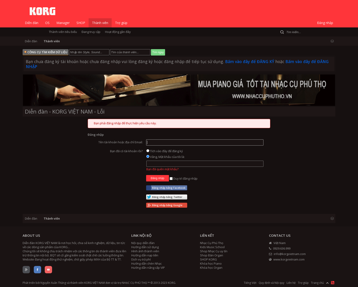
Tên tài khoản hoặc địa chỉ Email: (120, 142)
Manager (63, 23)
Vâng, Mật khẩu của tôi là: (165, 157)
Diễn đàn (31, 23)
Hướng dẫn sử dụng (145, 247)
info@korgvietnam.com (287, 254)
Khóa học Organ (211, 268)
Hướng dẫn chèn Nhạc (146, 263)
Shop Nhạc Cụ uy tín (213, 251)
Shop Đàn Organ (211, 255)
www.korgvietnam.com (287, 259)
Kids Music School (212, 247)
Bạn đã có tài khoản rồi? (126, 151)
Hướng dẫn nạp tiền (144, 255)
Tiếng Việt (250, 283)
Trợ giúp (121, 23)
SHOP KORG (208, 259)
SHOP (80, 23)
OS (47, 23)
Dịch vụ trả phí (141, 259)
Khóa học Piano (211, 263)
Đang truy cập (91, 32)
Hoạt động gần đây (118, 32)
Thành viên (100, 23)
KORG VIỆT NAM (94, 283)
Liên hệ (291, 283)
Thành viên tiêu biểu (63, 32)
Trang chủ (317, 283)
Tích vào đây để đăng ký (164, 151)
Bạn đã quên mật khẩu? (162, 169)
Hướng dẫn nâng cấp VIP (148, 268)
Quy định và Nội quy (271, 283)
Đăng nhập (325, 23)
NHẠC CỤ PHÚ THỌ (134, 283)
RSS (332, 282)
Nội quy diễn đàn (143, 243)
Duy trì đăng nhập (183, 178)
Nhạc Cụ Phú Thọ (211, 243)
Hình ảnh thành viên (145, 251)
